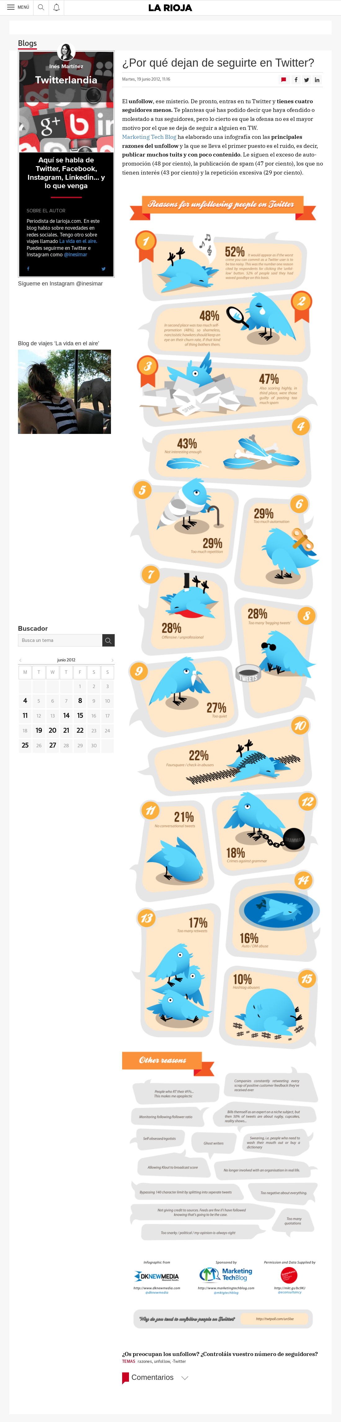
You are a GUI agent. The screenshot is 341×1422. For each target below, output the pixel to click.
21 (66, 731)
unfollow (162, 1362)
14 (66, 716)
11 (25, 716)
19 (39, 731)
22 (80, 731)
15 (80, 716)
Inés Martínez (66, 66)
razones (145, 1362)
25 (25, 746)
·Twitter (179, 1362)
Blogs (27, 43)
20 (52, 731)
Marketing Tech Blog (149, 136)
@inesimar (75, 254)
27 (52, 746)
